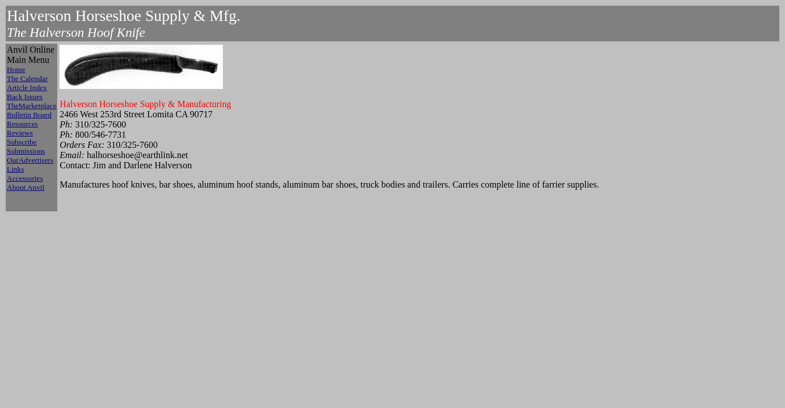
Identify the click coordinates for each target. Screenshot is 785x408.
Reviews (20, 133)
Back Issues (25, 96)
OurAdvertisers (30, 160)
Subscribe (22, 142)
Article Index (27, 87)
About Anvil (25, 187)
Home (16, 69)
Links (15, 169)
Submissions (26, 151)
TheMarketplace (31, 105)
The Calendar (27, 78)
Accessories (25, 178)
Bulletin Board (29, 114)
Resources (22, 124)
